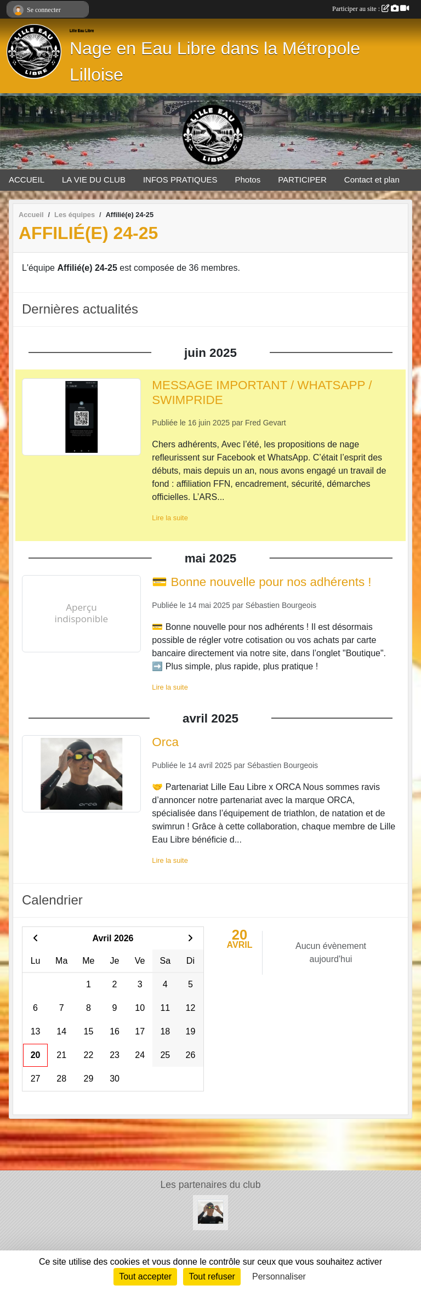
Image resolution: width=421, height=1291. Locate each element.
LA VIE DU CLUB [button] (94, 179)
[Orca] (210, 1211)
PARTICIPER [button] (302, 179)
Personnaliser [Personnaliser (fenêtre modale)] (279, 1276)
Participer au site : (370, 9)
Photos (248, 179)
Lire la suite (169, 518)
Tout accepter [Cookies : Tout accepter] (145, 1276)
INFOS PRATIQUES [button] (180, 179)
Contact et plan (372, 179)
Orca (165, 742)
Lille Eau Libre (82, 30)
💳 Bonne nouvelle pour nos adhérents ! (261, 582)
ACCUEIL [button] (26, 179)
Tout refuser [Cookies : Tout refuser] (212, 1276)
